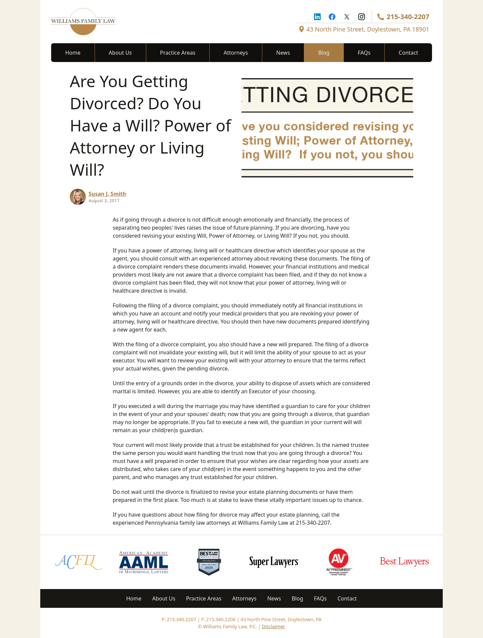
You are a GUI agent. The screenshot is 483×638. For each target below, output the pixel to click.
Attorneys (236, 52)
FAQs (364, 52)
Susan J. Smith (107, 193)
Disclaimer (273, 626)
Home (73, 52)
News (283, 52)
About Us (120, 52)
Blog (323, 52)
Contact (408, 52)
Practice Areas (178, 52)
